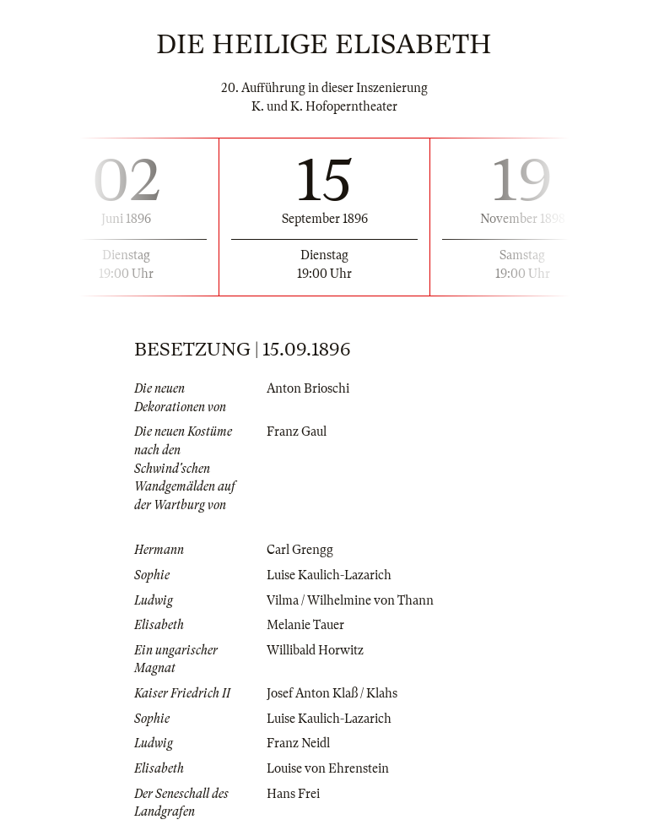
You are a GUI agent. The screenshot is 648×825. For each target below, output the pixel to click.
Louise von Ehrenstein (328, 768)
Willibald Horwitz (315, 650)
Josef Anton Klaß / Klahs (332, 693)
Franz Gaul (297, 431)
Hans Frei (293, 794)
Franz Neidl (298, 743)
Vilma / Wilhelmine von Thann (350, 600)
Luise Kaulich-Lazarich (329, 575)
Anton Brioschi (308, 388)
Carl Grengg (300, 549)
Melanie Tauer (305, 625)
